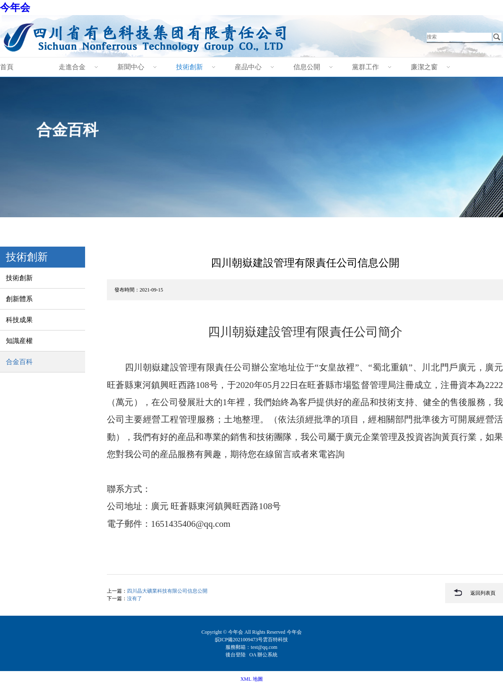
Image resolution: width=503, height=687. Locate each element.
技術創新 (189, 66)
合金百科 (19, 361)
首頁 (6, 66)
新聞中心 (130, 66)
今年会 (15, 7)
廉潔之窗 (424, 66)
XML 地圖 (251, 679)
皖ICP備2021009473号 (239, 640)
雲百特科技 (275, 640)
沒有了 (134, 598)
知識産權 (19, 340)
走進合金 (72, 66)
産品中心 (248, 66)
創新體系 (19, 298)
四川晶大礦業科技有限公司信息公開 (167, 591)
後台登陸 (236, 655)
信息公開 (306, 66)
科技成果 (19, 319)
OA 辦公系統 (263, 655)
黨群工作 (365, 66)
